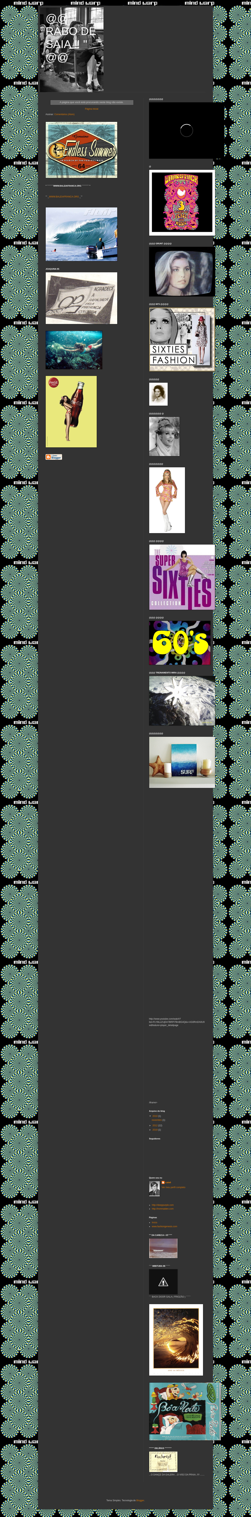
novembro (157, 1120)
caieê (168, 1182)
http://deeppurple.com (163, 1205)
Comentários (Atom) (64, 114)
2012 (155, 1125)
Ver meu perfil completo (173, 1187)
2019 (155, 1129)
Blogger (140, 1500)
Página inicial (91, 109)
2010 (155, 1116)
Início (154, 1222)
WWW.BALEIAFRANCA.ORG (64, 196)
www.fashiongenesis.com (164, 1226)
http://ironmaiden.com (162, 1208)
